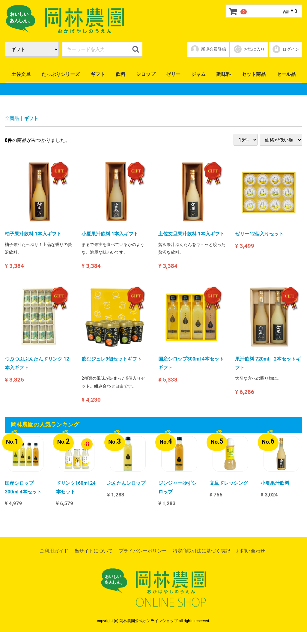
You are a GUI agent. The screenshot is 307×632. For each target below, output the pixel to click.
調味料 (223, 74)
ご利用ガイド (54, 551)
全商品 (12, 118)
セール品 (286, 74)
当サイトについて (93, 551)
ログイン (285, 49)
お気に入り (249, 49)
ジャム (198, 74)
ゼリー (173, 74)
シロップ (145, 74)
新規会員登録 (208, 49)
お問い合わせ (250, 551)
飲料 (120, 74)
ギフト (98, 74)
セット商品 (254, 74)
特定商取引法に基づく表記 (201, 551)
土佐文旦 (21, 74)
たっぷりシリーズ (60, 74)
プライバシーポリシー (143, 551)
